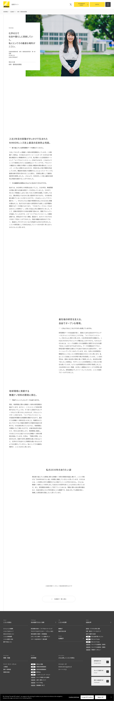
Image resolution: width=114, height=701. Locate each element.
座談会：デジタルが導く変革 (93, 629)
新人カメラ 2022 (93, 642)
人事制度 (5, 667)
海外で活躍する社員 (91, 634)
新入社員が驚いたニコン (94, 637)
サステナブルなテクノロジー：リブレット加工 (42, 631)
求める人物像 (37, 664)
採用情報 (5, 11)
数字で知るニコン (7, 642)
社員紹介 (12, 11)
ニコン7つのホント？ (8, 631)
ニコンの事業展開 (7, 637)
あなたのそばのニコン (8, 634)
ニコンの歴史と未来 (8, 639)
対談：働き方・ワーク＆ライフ (93, 631)
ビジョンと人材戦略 (8, 629)
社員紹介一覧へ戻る (59, 599)
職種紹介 (60, 629)
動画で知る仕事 (62, 631)
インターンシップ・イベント (40, 675)
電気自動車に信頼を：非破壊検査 (39, 634)
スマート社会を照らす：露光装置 (39, 639)
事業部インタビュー (93, 650)
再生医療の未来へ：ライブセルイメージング (41, 629)
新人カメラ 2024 (93, 639)
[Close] (111, 697)
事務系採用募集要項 (38, 667)
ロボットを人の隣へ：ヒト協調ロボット (40, 637)
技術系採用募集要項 (38, 669)
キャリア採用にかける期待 (40, 677)
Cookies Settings (74, 697)
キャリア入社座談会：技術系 (95, 644)
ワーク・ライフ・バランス (9, 664)
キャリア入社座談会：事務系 (95, 647)
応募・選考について (38, 680)
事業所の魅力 (6, 672)
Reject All (100, 697)
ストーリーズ (62, 669)
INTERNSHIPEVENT (81, 4)
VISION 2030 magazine (65, 667)
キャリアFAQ (37, 683)
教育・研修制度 (7, 669)
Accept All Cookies (87, 697)
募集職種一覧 (37, 685)
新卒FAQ (36, 672)
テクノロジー (62, 664)
